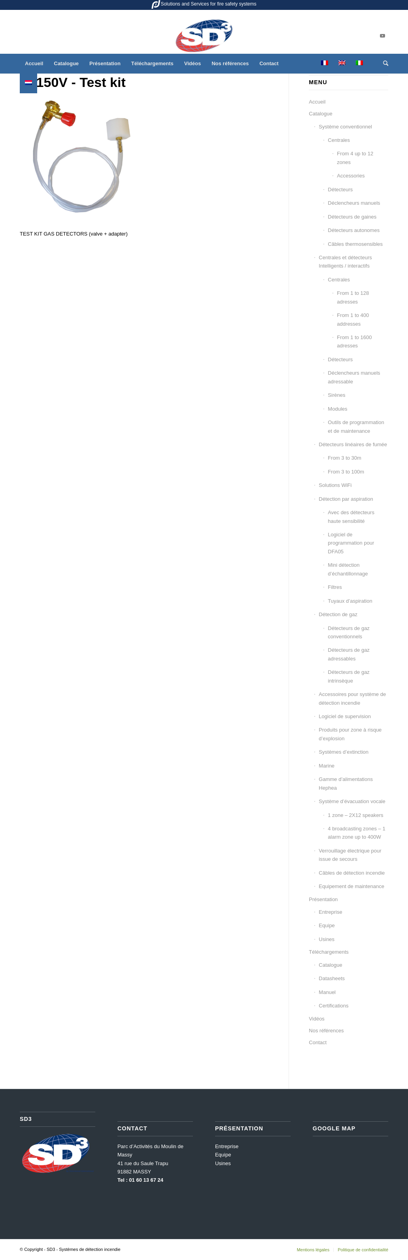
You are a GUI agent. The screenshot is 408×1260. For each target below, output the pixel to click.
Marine (326, 766)
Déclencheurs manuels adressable (354, 377)
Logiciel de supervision (345, 716)
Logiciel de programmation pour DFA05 (351, 543)
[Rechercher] (383, 64)
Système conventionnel (345, 127)
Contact (318, 1042)
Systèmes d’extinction (343, 752)
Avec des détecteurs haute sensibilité (351, 516)
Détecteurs (340, 189)
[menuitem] (34, 64)
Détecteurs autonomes (354, 230)
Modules (337, 409)
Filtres (335, 587)
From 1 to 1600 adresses (354, 341)
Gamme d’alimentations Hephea (346, 783)
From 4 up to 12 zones (355, 158)
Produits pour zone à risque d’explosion (350, 734)
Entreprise (330, 912)
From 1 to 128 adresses (353, 297)
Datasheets (332, 978)
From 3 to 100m (346, 472)
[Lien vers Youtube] (382, 36)
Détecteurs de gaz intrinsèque (349, 676)
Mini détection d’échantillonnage (348, 569)
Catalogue (320, 114)
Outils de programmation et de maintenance (356, 426)
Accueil (317, 102)
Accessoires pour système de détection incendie (352, 698)
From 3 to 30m (344, 458)
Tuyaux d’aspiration (350, 601)
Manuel (327, 992)
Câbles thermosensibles (355, 244)
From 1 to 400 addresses (353, 319)
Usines (326, 939)
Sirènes (336, 395)
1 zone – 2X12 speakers (355, 815)
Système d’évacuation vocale (352, 801)
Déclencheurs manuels (354, 203)
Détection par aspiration (346, 499)
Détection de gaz (338, 614)
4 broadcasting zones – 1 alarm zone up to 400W (356, 833)
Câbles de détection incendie (352, 873)
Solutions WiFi (335, 485)
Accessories (351, 176)
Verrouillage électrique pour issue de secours (350, 855)
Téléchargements (328, 952)
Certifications (333, 1006)
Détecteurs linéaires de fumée (353, 444)
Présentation (323, 899)
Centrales (339, 140)
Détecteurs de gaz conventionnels (349, 632)
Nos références (326, 1031)
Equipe (326, 925)
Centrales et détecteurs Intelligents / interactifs (345, 262)
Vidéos (317, 1019)
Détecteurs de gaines (352, 217)
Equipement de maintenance (351, 886)
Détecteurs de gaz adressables (349, 654)
